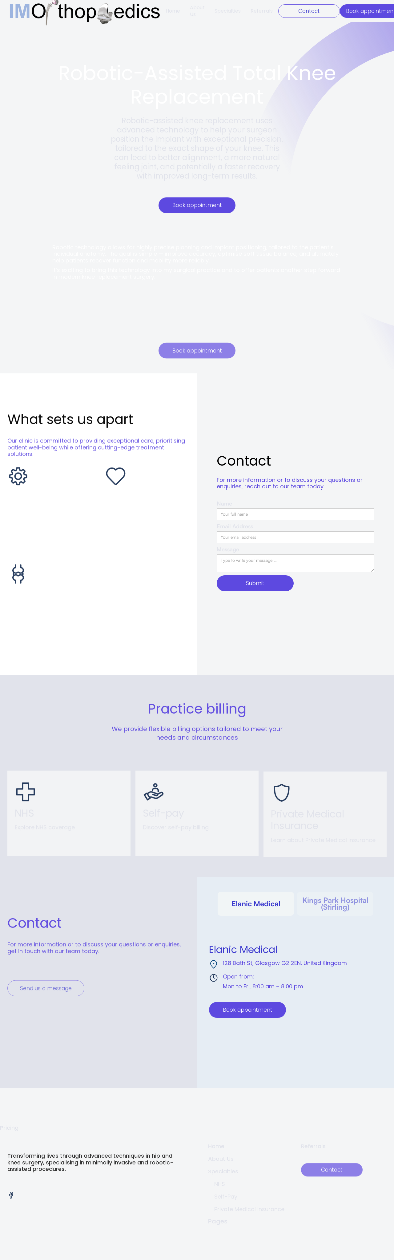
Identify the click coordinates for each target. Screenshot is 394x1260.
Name (224, 503)
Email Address (235, 526)
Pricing (9, 1128)
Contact (309, 11)
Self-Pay (225, 1196)
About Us (197, 11)
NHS (219, 1184)
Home (173, 10)
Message (228, 549)
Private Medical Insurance (249, 1209)
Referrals (262, 10)
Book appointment (197, 205)
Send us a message (46, 1005)
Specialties (228, 10)
